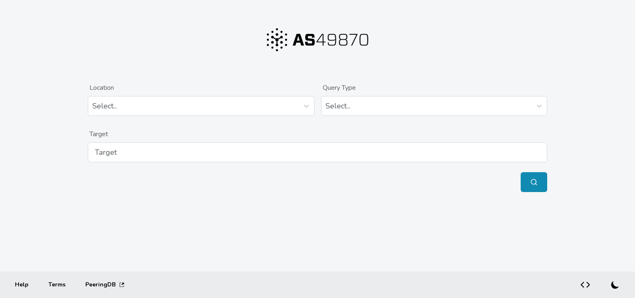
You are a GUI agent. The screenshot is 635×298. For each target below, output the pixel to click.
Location (101, 87)
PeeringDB (105, 284)
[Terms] (56, 284)
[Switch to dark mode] (615, 284)
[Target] (318, 152)
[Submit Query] (534, 182)
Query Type (339, 87)
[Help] (22, 284)
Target (98, 134)
